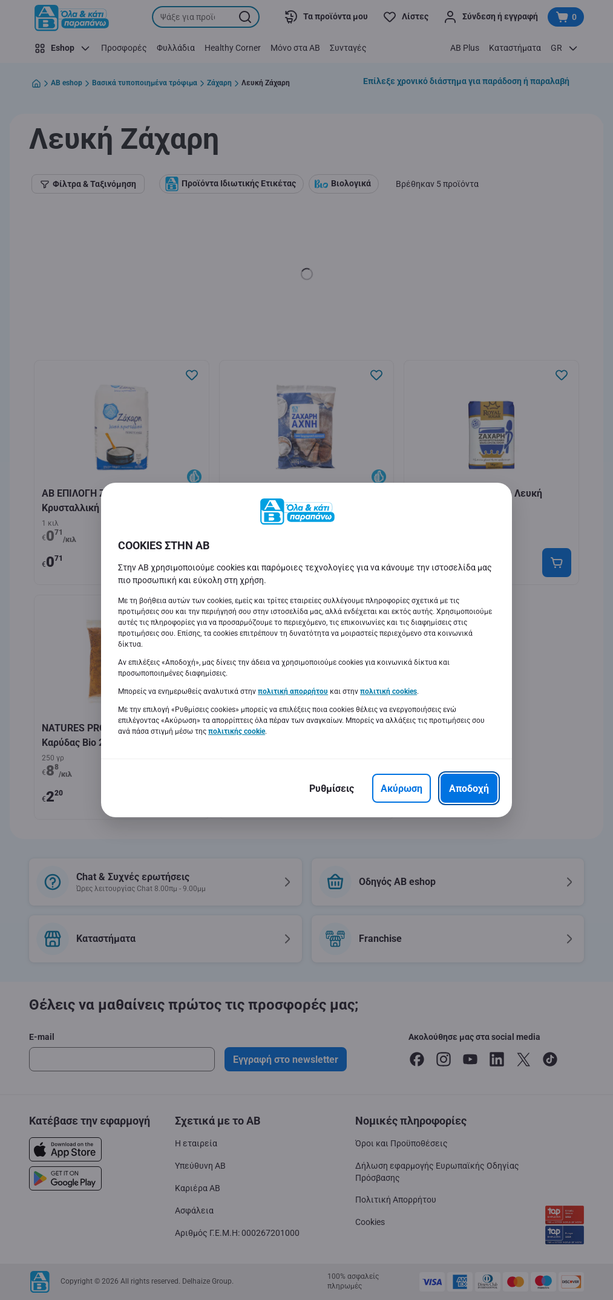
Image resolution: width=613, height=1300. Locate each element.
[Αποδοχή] (469, 788)
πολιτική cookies (388, 691)
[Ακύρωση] (401, 788)
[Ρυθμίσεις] (331, 788)
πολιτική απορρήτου (293, 691)
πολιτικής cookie (236, 731)
